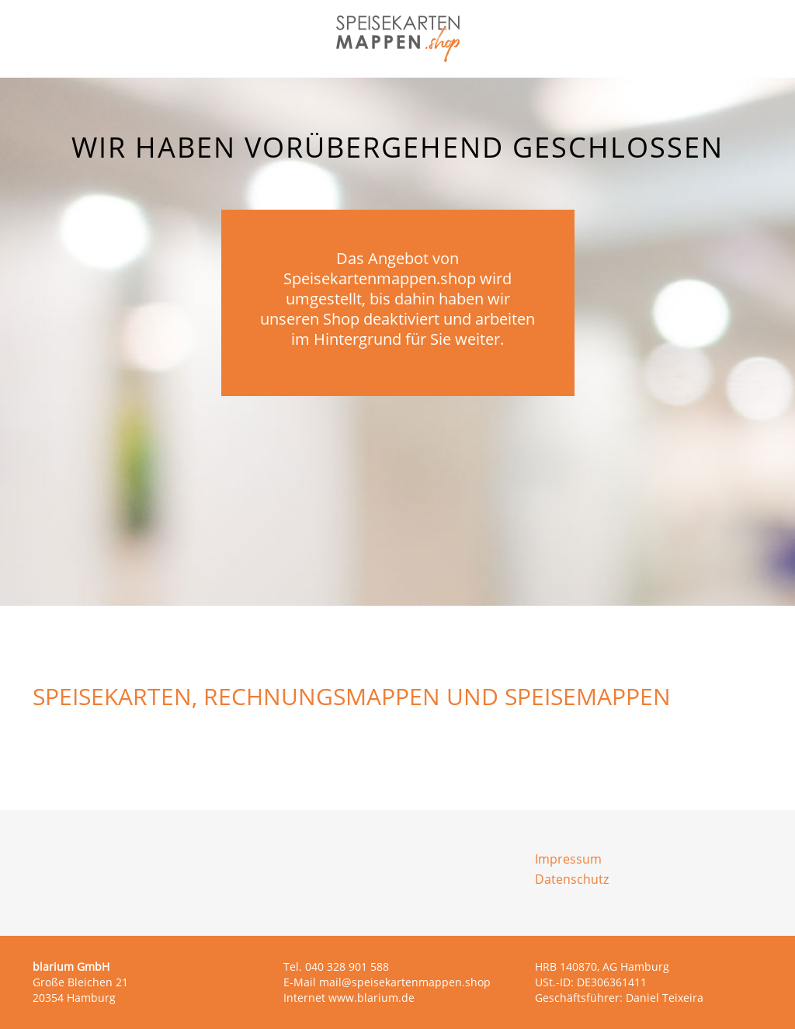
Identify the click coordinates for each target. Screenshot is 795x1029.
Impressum (568, 858)
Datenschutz (572, 879)
